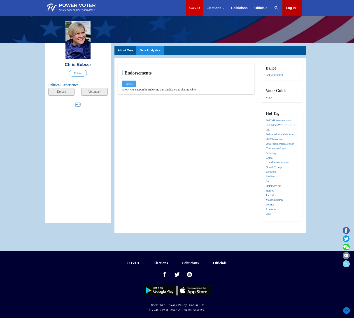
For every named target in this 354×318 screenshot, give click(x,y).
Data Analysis (150, 50)
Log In (292, 8)
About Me (125, 50)
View (269, 97)
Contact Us (196, 305)
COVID (194, 8)
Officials (260, 8)
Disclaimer (157, 305)
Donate (61, 91)
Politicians (239, 8)
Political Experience (63, 85)
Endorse (129, 84)
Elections (215, 8)
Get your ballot (274, 75)
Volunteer (94, 91)
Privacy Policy (177, 305)
